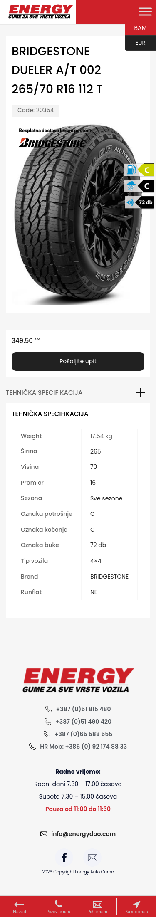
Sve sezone (106, 498)
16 (93, 482)
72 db (98, 545)
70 (93, 467)
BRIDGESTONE (109, 576)
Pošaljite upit (78, 361)
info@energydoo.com (83, 834)
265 (95, 451)
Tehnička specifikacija (44, 392)
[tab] (78, 392)
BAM (136, 28)
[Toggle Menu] (145, 11)
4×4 (96, 561)
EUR (135, 43)
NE (93, 592)
